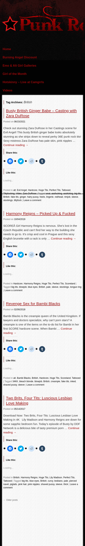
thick (65, 484)
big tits (77, 193)
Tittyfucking (9, 193)
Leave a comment (32, 200)
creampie (55, 381)
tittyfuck (18, 200)
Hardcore (32, 190)
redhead (59, 197)
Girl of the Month (15, 73)
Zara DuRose (29, 193)
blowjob (23, 287)
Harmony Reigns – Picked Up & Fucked (40, 213)
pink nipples (34, 484)
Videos (7, 90)
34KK (15, 381)
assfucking (56, 193)
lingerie (50, 197)
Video (19, 193)
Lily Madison (56, 477)
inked (73, 381)
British (6, 197)
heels (42, 197)
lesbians (58, 481)
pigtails (13, 484)
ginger (23, 197)
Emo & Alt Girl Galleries (19, 65)
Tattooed (66, 190)
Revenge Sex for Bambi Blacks (33, 303)
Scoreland (70, 283)
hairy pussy (32, 197)
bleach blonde (26, 381)
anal (48, 193)
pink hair (22, 484)
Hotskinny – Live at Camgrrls (23, 82)
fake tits (15, 197)
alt (14, 190)
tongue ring (75, 287)
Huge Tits (43, 190)
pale (48, 287)
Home (7, 49)
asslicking (68, 193)
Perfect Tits (54, 190)
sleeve (75, 197)
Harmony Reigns (32, 283)
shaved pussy (10, 384)
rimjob (67, 197)
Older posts (10, 500)
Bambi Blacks (24, 378)
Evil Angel (22, 190)
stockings (8, 200)
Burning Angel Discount (20, 57)
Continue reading (15, 145)
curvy (50, 481)
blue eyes (32, 287)
